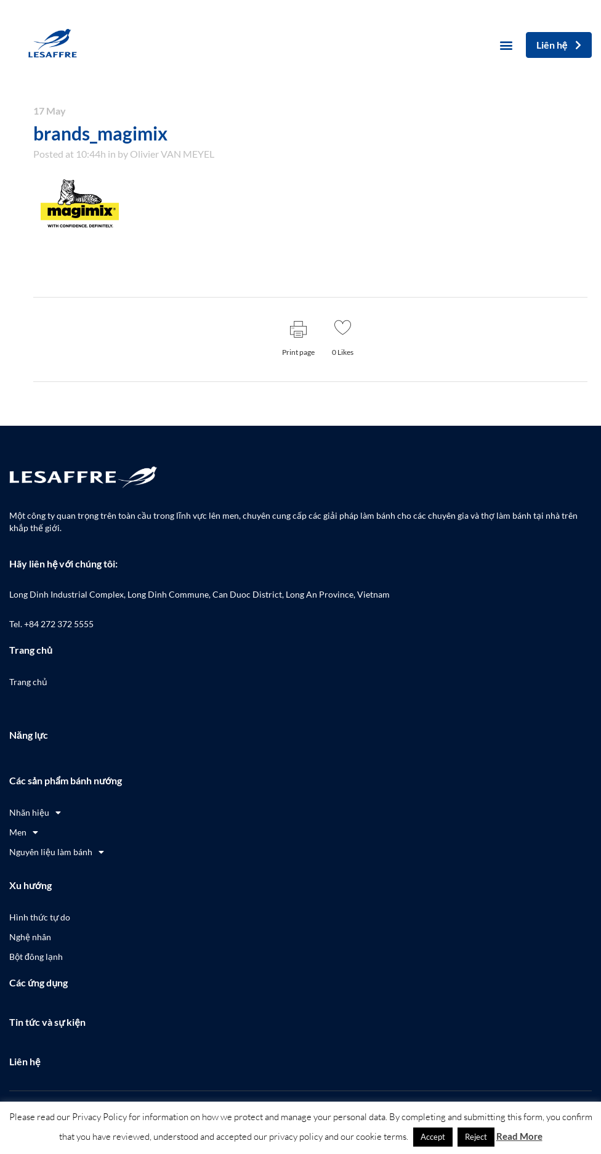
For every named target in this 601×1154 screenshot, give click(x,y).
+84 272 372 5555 (59, 624)
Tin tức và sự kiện (47, 1022)
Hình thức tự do (39, 917)
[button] (506, 45)
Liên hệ (24, 1061)
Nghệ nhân (30, 937)
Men (23, 832)
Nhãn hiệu (35, 813)
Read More (519, 1136)
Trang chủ (30, 650)
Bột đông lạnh (36, 956)
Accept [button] (433, 1137)
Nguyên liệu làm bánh (56, 852)
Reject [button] (476, 1137)
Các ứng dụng (38, 982)
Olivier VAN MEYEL (172, 154)
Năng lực (28, 735)
